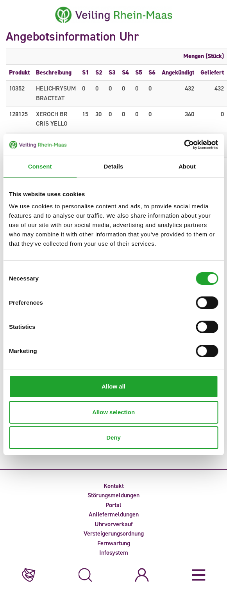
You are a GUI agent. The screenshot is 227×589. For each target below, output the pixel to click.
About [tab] (187, 166)
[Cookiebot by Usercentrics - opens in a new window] (184, 145)
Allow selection (113, 412)
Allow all (113, 386)
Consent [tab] (40, 166)
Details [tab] (113, 166)
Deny (113, 437)
